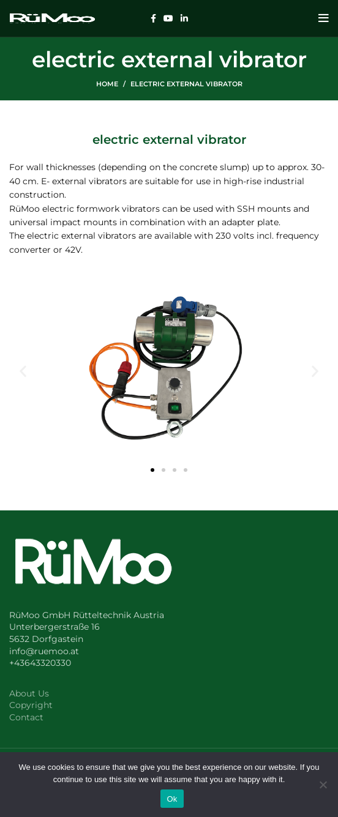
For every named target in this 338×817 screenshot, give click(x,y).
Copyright (31, 705)
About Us (29, 693)
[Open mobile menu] (323, 18)
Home (107, 84)
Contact (26, 717)
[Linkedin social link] (184, 18)
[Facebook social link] (153, 18)
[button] (23, 370)
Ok (172, 799)
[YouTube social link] (168, 18)
